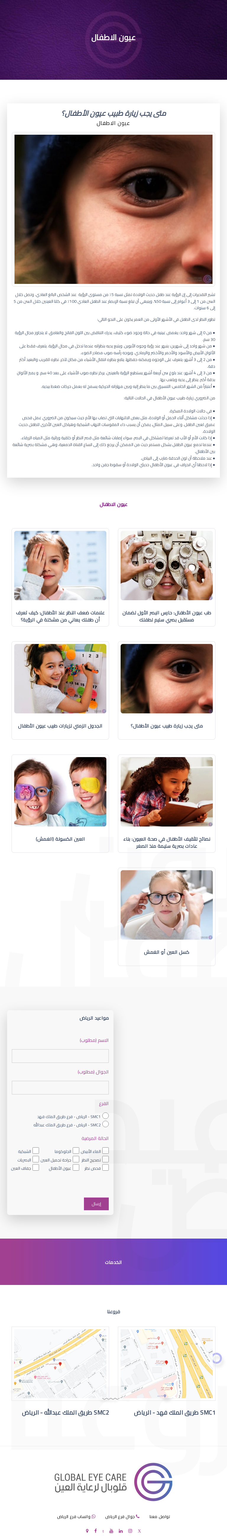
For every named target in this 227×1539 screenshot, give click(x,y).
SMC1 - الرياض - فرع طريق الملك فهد (69, 1116)
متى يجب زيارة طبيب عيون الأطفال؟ (167, 725)
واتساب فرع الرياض (74, 1516)
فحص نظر (93, 1168)
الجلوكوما (63, 1151)
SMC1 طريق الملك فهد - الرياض (174, 1412)
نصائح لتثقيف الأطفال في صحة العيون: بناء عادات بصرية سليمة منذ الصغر (166, 842)
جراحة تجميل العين (55, 1160)
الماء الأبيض (91, 1151)
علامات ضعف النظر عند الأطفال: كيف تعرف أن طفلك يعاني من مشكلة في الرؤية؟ (60, 616)
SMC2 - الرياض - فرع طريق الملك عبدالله (67, 1125)
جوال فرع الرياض (120, 1516)
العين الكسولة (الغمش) (60, 838)
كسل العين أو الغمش (166, 952)
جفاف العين (21, 1168)
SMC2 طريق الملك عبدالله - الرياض (65, 1412)
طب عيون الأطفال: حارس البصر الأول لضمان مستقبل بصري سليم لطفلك (166, 616)
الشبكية (24, 1151)
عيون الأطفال (60, 1168)
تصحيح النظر (91, 1160)
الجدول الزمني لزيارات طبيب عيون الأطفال (60, 725)
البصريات (24, 1160)
